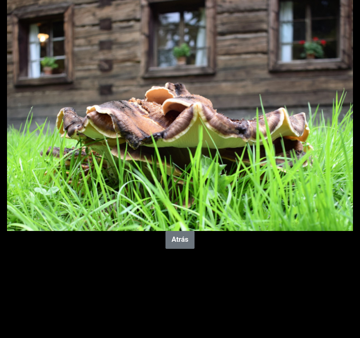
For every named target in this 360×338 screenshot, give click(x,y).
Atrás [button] (180, 239)
